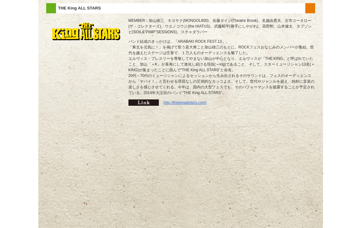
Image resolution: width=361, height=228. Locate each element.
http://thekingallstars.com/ (185, 102)
